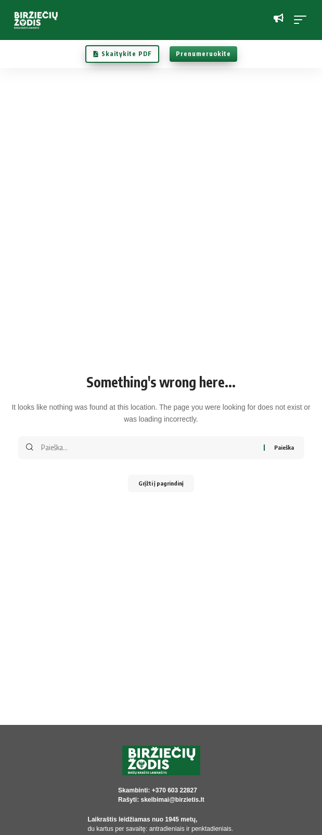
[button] (303, 20)
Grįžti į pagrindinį (161, 483)
